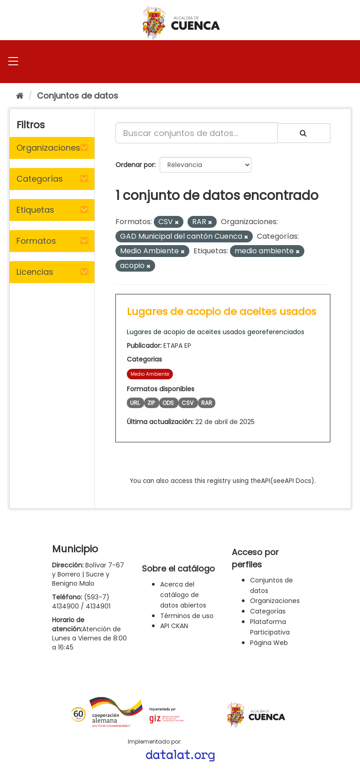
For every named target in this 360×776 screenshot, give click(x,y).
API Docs (298, 481)
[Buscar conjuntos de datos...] (196, 132)
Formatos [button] (36, 240)
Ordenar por (134, 164)
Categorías (268, 611)
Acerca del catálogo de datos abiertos (183, 595)
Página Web (269, 642)
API (265, 481)
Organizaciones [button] (48, 147)
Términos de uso (187, 615)
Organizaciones (275, 600)
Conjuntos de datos (77, 95)
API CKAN (174, 625)
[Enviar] (303, 133)
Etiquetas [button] (35, 209)
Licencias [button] (34, 272)
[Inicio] (20, 95)
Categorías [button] (39, 178)
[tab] (52, 148)
